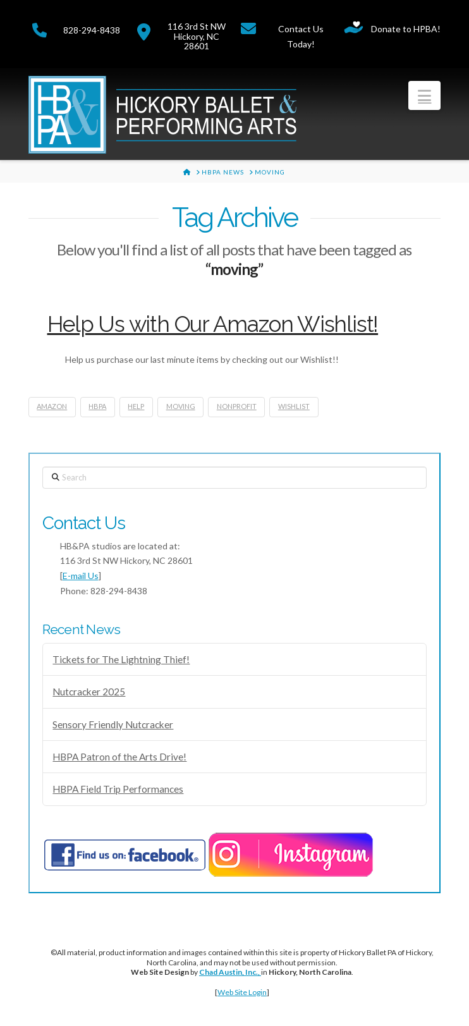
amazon (52, 406)
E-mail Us (81, 575)
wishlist (294, 406)
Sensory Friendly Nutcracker (112, 724)
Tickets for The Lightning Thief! (121, 659)
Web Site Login (242, 992)
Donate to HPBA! (406, 28)
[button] (424, 95)
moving (180, 406)
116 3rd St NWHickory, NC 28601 (197, 36)
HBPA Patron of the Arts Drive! (119, 756)
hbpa (97, 406)
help (136, 406)
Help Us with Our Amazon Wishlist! (213, 324)
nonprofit (237, 406)
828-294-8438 (91, 30)
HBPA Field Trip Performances (117, 789)
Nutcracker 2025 (88, 691)
